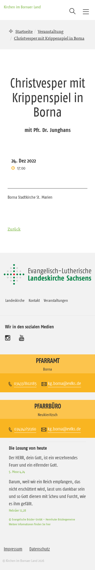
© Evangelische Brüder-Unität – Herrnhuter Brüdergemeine (42, 519)
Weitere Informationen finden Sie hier (29, 524)
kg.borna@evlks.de (64, 383)
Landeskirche (15, 300)
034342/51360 (25, 429)
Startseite (24, 31)
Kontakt (34, 300)
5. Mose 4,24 (17, 471)
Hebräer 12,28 (17, 510)
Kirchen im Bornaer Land (22, 6)
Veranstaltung (50, 31)
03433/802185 (25, 383)
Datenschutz (39, 549)
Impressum (13, 549)
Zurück (14, 229)
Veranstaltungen (56, 300)
